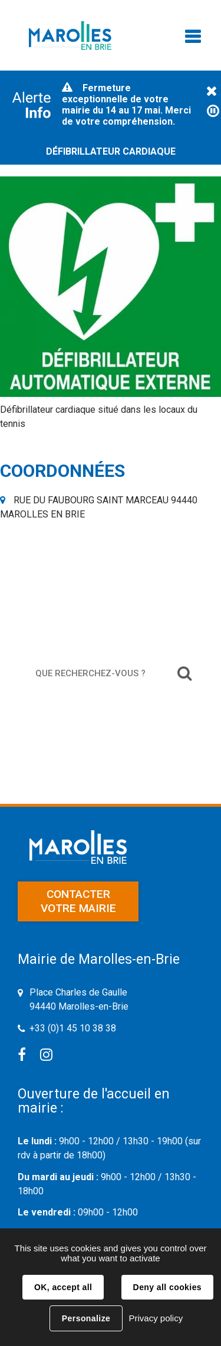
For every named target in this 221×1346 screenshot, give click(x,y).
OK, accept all (63, 1287)
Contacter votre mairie (78, 901)
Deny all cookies (167, 1287)
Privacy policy (155, 1318)
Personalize (86, 1318)
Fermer (211, 91)
